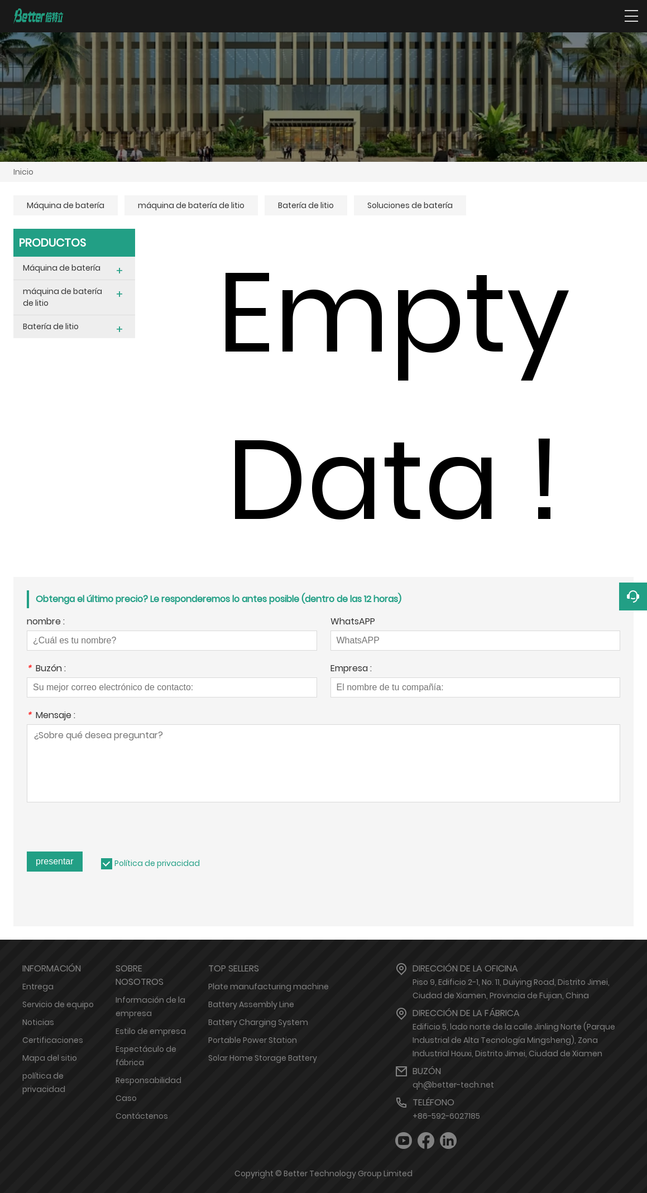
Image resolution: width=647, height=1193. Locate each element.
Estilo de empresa (151, 1031)
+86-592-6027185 (446, 1116)
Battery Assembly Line (251, 1004)
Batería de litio (306, 205)
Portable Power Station (252, 1040)
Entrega (38, 986)
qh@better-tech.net (453, 1084)
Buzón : (46, 669)
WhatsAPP (352, 622)
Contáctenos (142, 1116)
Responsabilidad (148, 1080)
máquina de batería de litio (191, 205)
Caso (126, 1098)
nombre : (46, 622)
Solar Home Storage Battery (262, 1058)
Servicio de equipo (58, 1004)
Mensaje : (51, 716)
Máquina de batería (65, 205)
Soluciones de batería (410, 205)
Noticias (38, 1022)
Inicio (23, 171)
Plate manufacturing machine (268, 986)
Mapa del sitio (49, 1058)
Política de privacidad (157, 863)
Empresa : (351, 669)
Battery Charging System (258, 1022)
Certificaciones (52, 1040)
